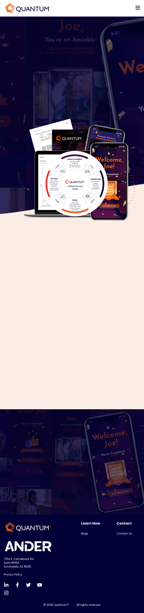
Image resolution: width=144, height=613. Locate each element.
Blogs (84, 533)
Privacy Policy (13, 574)
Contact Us (124, 533)
